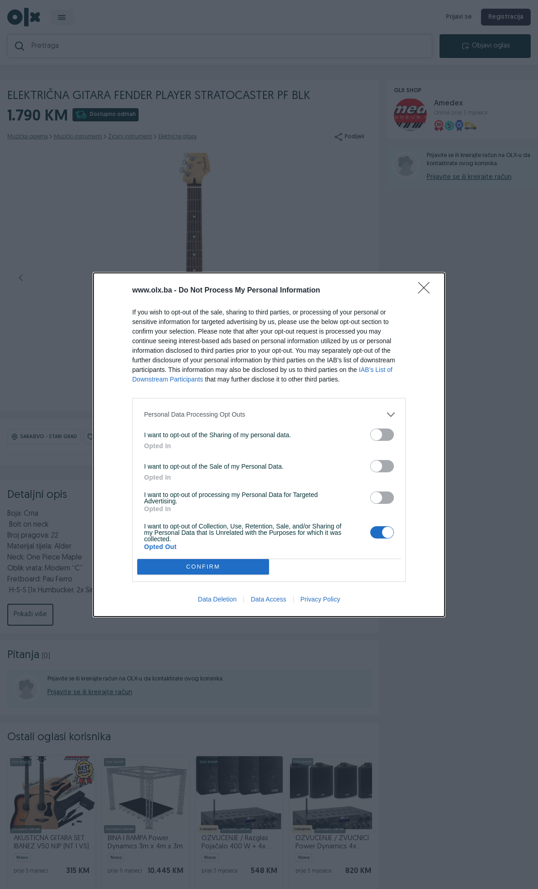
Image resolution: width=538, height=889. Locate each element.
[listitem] (269, 414)
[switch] (382, 435)
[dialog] (269, 445)
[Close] (426, 290)
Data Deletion (217, 599)
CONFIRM (203, 566)
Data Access (268, 599)
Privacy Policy (320, 599)
